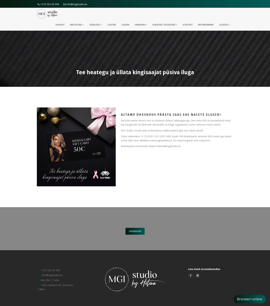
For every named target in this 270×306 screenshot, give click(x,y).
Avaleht (60, 24)
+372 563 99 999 (48, 4)
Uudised (224, 24)
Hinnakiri (141, 24)
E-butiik (112, 24)
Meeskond (77, 24)
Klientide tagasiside (165, 24)
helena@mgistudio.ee (169, 146)
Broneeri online (249, 299)
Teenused (95, 24)
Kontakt (188, 24)
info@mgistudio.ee (75, 4)
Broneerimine (206, 24)
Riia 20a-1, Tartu (50, 280)
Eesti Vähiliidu (140, 140)
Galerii (125, 24)
